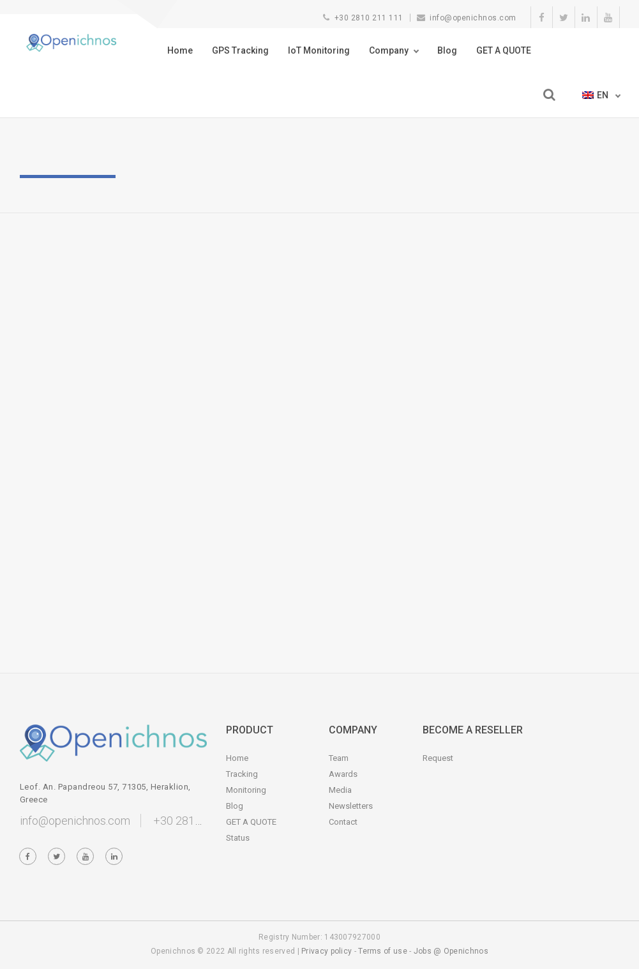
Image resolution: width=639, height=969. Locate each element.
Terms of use (382, 951)
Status (238, 838)
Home (180, 50)
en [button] (596, 95)
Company (389, 50)
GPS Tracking (240, 50)
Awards (343, 774)
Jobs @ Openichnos (451, 951)
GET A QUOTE (503, 50)
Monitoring (246, 790)
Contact (343, 822)
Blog (447, 50)
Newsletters (351, 806)
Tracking (242, 774)
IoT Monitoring (319, 50)
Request (438, 758)
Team (339, 758)
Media (340, 790)
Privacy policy (326, 951)
